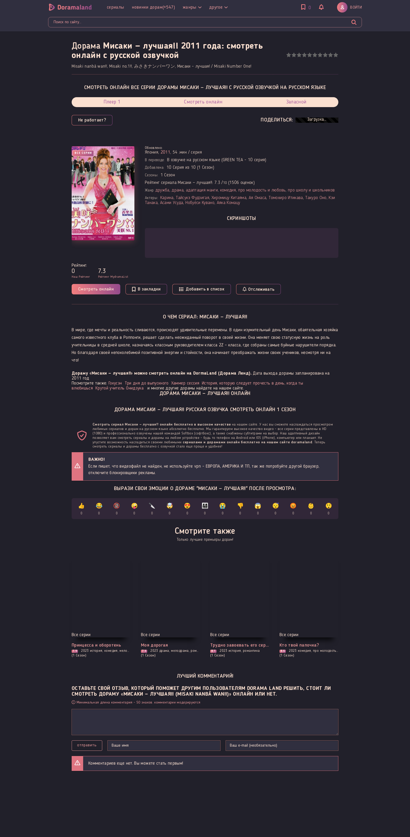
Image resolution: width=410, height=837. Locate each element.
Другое (218, 7)
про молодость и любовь (262, 190)
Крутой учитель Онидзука (119, 388)
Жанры (192, 7)
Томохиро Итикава (286, 198)
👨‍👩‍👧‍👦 (205, 509)
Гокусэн (115, 383)
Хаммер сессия (185, 383)
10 (335, 55)
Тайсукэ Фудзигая (192, 198)
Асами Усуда (171, 203)
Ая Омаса (257, 198)
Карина (167, 198)
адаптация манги (202, 190)
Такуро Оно (315, 198)
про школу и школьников (311, 190)
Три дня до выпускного (147, 383)
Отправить (87, 745)
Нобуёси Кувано (199, 203)
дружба (162, 190)
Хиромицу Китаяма (229, 198)
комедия (228, 190)
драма (178, 190)
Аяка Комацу (228, 203)
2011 (165, 152)
